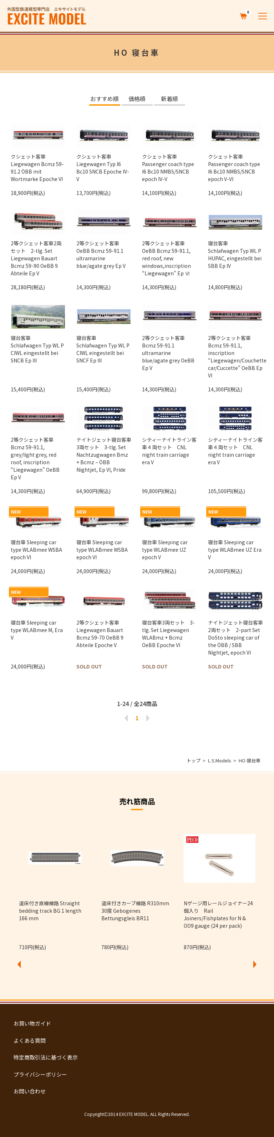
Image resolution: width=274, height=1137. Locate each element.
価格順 (137, 99)
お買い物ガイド (32, 1023)
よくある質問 (30, 1040)
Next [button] (255, 964)
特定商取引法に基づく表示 (46, 1057)
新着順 (169, 99)
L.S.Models (219, 760)
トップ (194, 760)
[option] (55, 886)
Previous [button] (19, 964)
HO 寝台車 (249, 760)
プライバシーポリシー (40, 1074)
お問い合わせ (30, 1091)
